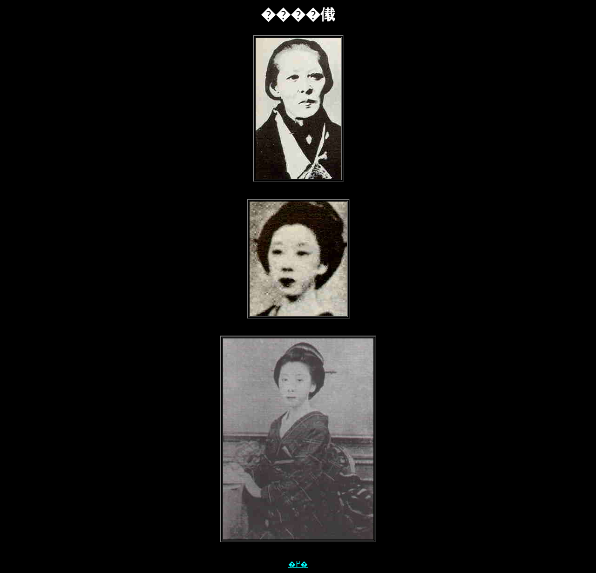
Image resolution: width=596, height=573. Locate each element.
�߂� (298, 564)
